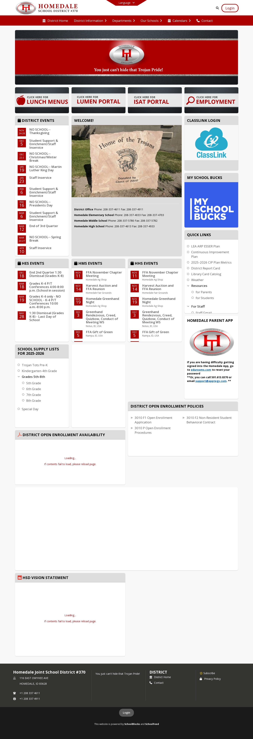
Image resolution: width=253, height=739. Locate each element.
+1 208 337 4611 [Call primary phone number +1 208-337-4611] (30, 693)
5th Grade (33, 383)
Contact (157, 682)
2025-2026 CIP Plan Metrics (211, 262)
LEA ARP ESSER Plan (205, 246)
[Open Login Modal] (229, 8)
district (158, 672)
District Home (160, 677)
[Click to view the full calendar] (20, 121)
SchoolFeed (152, 723)
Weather (197, 280)
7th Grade (33, 395)
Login (126, 712)
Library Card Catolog (206, 274)
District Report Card (205, 268)
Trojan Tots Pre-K (35, 365)
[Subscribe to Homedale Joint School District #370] (207, 673)
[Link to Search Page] (216, 8)
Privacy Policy (210, 679)
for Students (205, 298)
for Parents (204, 292)
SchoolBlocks (132, 723)
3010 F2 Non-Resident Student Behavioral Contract (209, 419)
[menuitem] (55, 21)
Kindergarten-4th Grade (39, 371)
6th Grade (33, 389)
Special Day (30, 409)
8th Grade (33, 400)
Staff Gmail (204, 313)
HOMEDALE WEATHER (98, 358)
